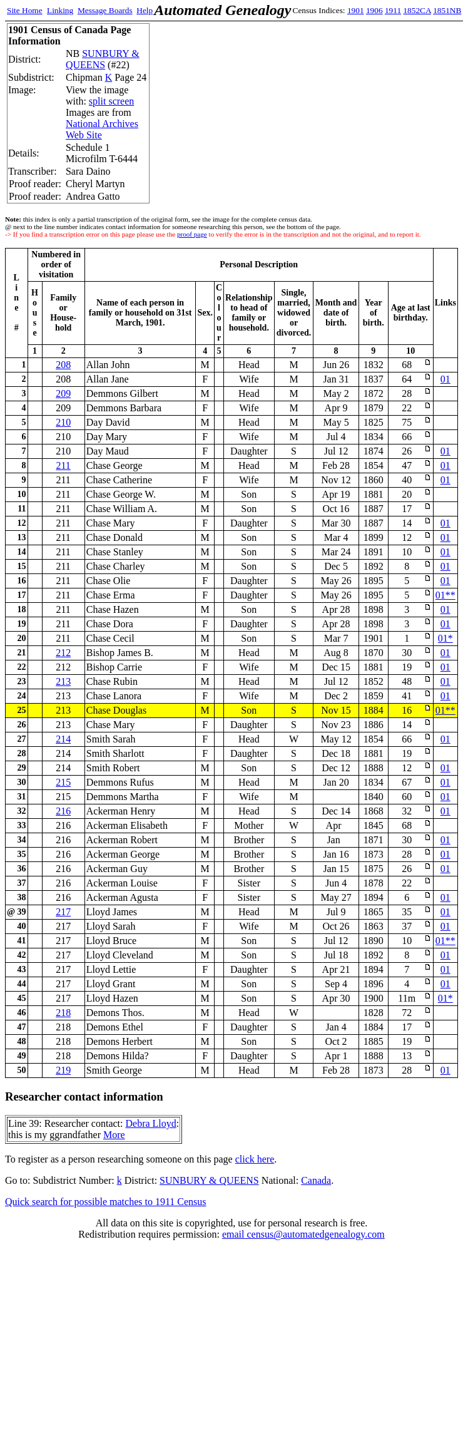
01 (445, 379)
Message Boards (105, 10)
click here (255, 1159)
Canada (316, 1180)
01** (445, 595)
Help (144, 10)
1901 (355, 10)
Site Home (25, 10)
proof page (192, 234)
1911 (393, 10)
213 (63, 681)
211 (63, 465)
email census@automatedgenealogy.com (303, 1234)
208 (63, 364)
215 (63, 782)
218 (63, 1012)
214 (63, 739)
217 (63, 911)
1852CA (416, 10)
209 (63, 393)
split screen (111, 101)
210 (63, 422)
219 (63, 1070)
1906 (374, 10)
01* (445, 638)
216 (63, 811)
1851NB (447, 10)
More (114, 1134)
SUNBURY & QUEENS (103, 59)
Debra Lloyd (150, 1123)
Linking (60, 10)
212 (63, 652)
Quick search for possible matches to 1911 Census (105, 1201)
